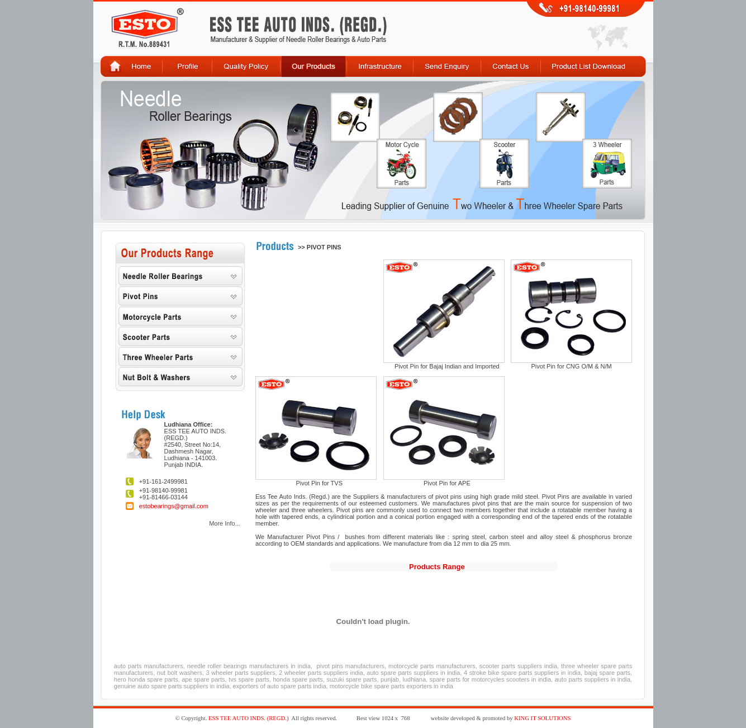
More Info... (224, 523)
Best (362, 718)
